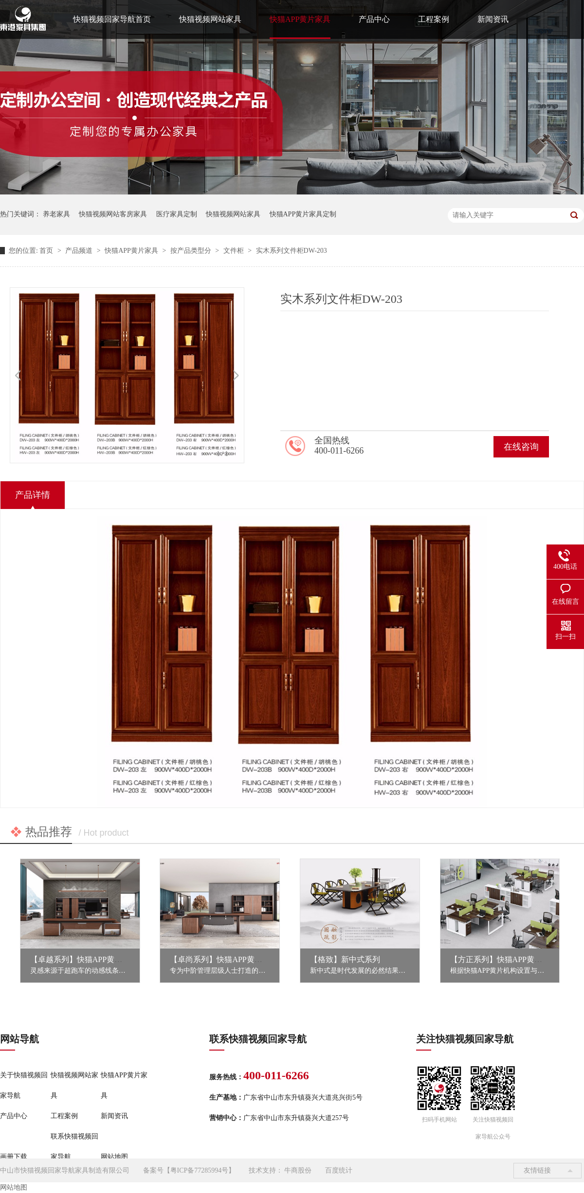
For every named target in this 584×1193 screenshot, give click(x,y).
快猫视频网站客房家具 (113, 214)
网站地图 (114, 1156)
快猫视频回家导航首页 (112, 19)
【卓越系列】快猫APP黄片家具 (84, 959)
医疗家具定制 (176, 214)
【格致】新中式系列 (345, 959)
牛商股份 (297, 1170)
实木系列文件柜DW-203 (291, 250)
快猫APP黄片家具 (300, 19)
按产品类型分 (191, 250)
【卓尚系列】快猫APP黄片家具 (223, 959)
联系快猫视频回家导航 (74, 1146)
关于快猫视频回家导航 (24, 1085)
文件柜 (234, 250)
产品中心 (374, 19)
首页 (47, 250)
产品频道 (79, 250)
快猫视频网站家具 (210, 19)
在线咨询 (521, 447)
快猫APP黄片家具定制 (303, 214)
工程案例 (433, 19)
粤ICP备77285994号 (199, 1170)
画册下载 (13, 1156)
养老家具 (56, 214)
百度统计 (338, 1170)
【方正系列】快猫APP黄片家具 (504, 959)
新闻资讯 (493, 19)
